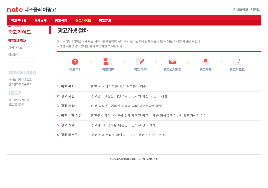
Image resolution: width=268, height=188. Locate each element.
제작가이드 (15, 47)
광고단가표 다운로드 (20, 84)
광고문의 (105, 20)
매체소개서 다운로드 (20, 79)
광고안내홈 (19, 20)
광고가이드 (83, 20)
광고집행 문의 (16, 104)
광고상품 (61, 20)
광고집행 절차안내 (19, 100)
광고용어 (14, 54)
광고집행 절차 (17, 41)
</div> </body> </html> (134, 159)
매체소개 (41, 20)
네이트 (255, 10)
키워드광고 (240, 10)
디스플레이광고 (40, 10)
